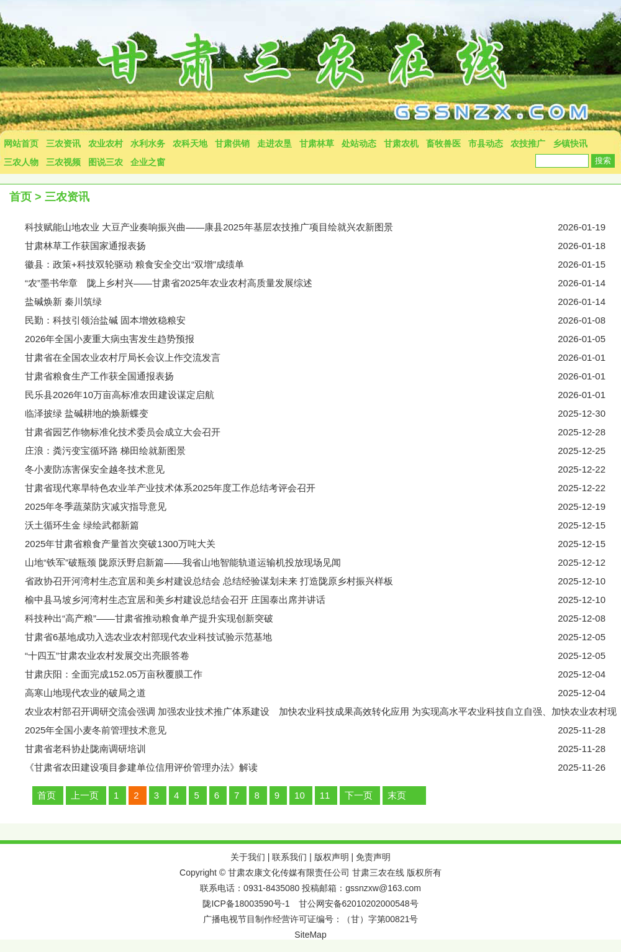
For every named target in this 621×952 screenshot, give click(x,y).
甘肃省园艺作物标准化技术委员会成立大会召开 (323, 432)
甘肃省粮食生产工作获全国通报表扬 (323, 376)
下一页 (359, 795)
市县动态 (485, 143)
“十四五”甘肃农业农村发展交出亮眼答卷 (323, 655)
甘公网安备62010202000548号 (359, 904)
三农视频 (63, 162)
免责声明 (373, 857)
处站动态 (359, 143)
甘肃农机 (401, 143)
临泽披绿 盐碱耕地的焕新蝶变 (323, 413)
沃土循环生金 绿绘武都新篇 (323, 525)
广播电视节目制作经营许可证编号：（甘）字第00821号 (311, 919)
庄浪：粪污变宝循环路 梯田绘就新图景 (323, 451)
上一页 (85, 795)
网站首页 (21, 143)
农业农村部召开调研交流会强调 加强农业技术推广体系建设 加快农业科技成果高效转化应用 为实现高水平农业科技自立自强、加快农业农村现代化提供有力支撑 (323, 713)
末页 (397, 795)
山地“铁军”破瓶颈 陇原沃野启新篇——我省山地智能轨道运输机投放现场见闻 (323, 562)
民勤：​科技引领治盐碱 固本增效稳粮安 (323, 320)
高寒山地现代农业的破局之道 (323, 693)
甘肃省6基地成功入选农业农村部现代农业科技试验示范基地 (323, 637)
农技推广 (527, 143)
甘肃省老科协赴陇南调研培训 (323, 749)
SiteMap (310, 935)
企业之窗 (147, 162)
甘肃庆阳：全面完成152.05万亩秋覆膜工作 (323, 674)
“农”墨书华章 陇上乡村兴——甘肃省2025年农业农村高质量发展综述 (323, 283)
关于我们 (247, 857)
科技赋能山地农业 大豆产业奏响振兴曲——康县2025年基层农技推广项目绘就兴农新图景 (323, 227)
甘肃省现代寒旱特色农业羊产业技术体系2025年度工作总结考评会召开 (323, 488)
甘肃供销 (232, 143)
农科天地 (190, 143)
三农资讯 (63, 143)
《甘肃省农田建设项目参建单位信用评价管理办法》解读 (323, 767)
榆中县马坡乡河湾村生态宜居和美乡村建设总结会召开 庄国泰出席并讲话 (323, 600)
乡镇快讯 (570, 143)
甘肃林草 (316, 143)
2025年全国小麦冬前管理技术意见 (323, 730)
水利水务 (147, 143)
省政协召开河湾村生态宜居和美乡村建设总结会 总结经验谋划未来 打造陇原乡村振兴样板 (323, 581)
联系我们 (289, 857)
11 (325, 795)
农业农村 (105, 143)
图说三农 (105, 162)
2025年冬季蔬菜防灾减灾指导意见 (323, 506)
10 (299, 795)
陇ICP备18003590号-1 (245, 904)
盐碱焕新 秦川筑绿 (323, 301)
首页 (20, 197)
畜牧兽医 (443, 143)
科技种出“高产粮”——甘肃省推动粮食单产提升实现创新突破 (323, 618)
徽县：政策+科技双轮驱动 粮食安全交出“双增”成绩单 (323, 264)
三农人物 (21, 162)
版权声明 (331, 857)
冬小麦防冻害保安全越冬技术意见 (323, 469)
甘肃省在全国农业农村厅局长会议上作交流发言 (323, 357)
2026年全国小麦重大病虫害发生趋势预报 (323, 339)
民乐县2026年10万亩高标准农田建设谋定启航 (323, 395)
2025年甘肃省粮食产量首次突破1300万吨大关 (323, 544)
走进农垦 (274, 143)
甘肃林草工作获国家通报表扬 (323, 246)
